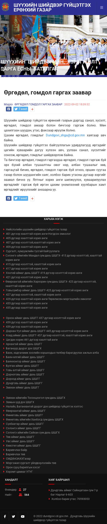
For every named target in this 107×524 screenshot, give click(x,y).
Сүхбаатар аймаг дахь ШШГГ (25, 423)
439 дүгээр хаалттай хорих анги (26, 322)
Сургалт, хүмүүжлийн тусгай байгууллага (33, 251)
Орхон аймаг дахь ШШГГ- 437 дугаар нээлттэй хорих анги (43, 317)
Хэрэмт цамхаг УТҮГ (19, 471)
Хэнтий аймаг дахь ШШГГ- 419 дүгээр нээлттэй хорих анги (44, 272)
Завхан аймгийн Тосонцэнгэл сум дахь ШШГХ (35, 397)
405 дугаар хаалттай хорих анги (26, 238)
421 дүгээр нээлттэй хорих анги (27, 277)
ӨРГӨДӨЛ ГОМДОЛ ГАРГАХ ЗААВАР (38, 104)
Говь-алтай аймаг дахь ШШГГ (25, 370)
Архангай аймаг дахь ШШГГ (24, 344)
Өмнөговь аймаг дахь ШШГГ (24, 415)
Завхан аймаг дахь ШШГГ (22, 387)
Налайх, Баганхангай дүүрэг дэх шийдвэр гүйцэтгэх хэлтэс (44, 406)
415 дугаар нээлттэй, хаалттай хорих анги (33, 264)
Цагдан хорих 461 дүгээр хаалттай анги (32, 339)
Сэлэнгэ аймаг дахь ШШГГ (23, 428)
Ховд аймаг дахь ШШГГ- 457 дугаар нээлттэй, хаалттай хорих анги (49, 335)
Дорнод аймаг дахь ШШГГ (23, 378)
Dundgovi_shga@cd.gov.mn (65, 135)
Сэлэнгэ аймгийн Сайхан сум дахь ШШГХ (33, 432)
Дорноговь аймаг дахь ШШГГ (25, 374)
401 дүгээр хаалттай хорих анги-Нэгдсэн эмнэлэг (38, 233)
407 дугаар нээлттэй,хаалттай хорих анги (33, 242)
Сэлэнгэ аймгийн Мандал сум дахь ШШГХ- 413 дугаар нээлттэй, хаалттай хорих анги (54, 257)
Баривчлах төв (15, 454)
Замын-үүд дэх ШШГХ (20, 402)
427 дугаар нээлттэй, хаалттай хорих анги (33, 294)
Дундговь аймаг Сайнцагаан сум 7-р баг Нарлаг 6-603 (74, 492)
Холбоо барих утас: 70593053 (70, 498)
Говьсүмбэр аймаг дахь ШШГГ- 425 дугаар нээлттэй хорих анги (47, 290)
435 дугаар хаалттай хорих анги (26, 307)
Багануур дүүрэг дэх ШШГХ (24, 348)
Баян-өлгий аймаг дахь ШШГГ (25, 357)
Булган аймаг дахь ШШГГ (22, 365)
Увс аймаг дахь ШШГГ (20, 441)
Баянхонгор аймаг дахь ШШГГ (25, 361)
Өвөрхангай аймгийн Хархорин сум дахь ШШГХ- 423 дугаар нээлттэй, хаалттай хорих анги (51, 283)
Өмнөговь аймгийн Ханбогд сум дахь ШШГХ (34, 419)
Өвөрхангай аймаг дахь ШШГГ (26, 410)
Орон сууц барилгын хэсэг (23, 467)
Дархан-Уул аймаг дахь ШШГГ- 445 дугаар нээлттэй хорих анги (47, 331)
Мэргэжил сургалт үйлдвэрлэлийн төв (31, 463)
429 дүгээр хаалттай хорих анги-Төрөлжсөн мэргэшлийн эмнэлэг (48, 299)
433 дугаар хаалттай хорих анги (26, 303)
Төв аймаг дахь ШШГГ (20, 436)
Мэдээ (8, 104)
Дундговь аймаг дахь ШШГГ (24, 383)
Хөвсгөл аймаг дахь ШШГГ (23, 445)
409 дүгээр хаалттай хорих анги (26, 246)
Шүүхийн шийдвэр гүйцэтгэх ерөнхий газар (52, 7)
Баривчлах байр (16, 449)
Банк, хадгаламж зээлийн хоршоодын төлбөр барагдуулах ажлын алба (52, 352)
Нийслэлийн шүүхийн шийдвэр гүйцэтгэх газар (36, 229)
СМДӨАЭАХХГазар (18, 458)
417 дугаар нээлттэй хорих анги (27, 268)
